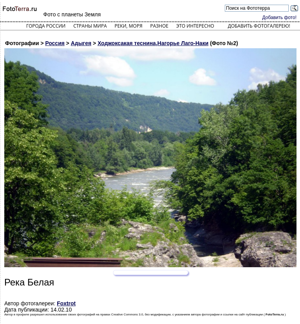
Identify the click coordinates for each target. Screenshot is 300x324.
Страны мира (90, 26)
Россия (55, 43)
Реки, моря (128, 26)
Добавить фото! (279, 17)
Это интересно (195, 26)
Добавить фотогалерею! (259, 26)
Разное (159, 26)
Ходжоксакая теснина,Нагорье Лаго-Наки (152, 43)
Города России (45, 26)
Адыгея (81, 43)
